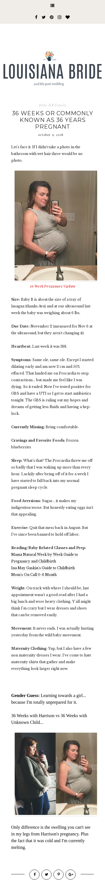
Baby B (45, 105)
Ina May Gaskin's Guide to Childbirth (43, 568)
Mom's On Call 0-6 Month (34, 575)
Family (60, 105)
